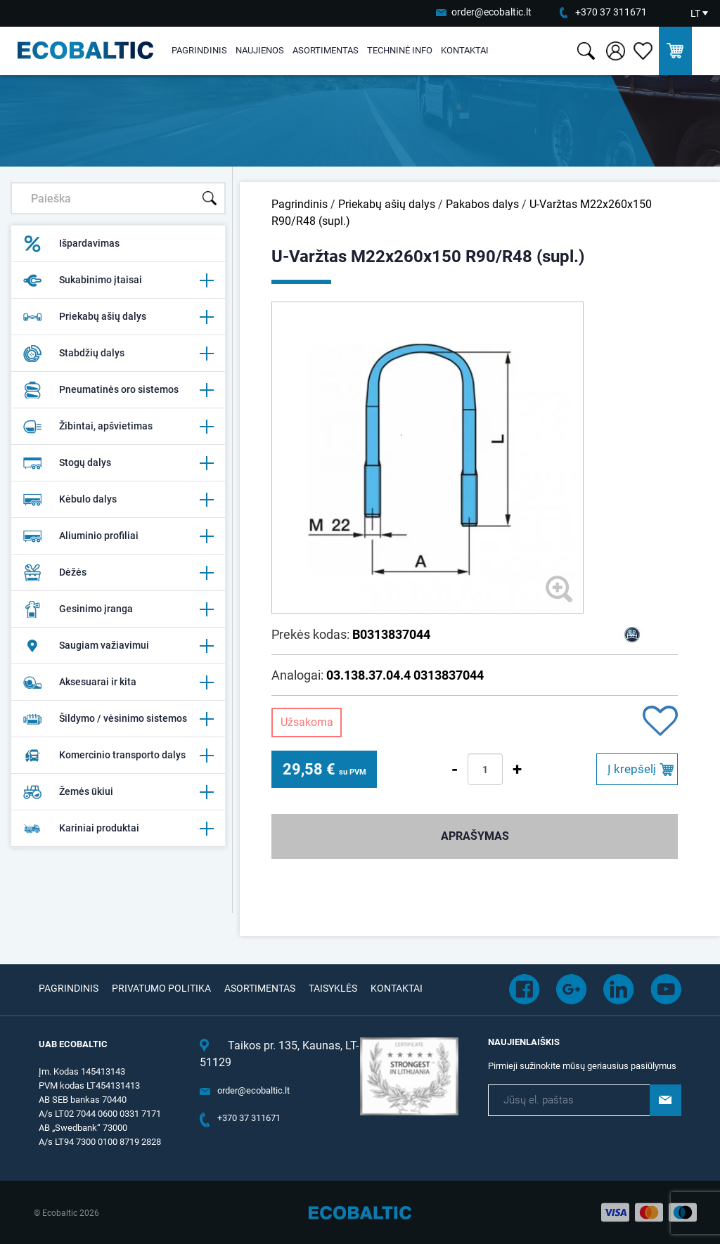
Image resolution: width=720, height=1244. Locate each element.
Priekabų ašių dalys (118, 317)
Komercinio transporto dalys (118, 755)
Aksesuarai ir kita (118, 682)
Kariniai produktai (118, 828)
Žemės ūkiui (118, 792)
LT (695, 13)
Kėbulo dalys (118, 499)
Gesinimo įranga (118, 609)
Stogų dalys (118, 463)
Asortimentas (325, 50)
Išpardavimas (71, 243)
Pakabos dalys (482, 204)
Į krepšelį (632, 769)
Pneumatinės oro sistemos (118, 390)
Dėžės (118, 572)
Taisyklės (333, 988)
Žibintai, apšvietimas (118, 426)
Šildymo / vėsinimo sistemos (118, 719)
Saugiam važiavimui (118, 645)
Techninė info (399, 50)
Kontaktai (465, 50)
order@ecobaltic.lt (491, 12)
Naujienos (260, 50)
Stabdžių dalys (118, 353)
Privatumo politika (161, 988)
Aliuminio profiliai (118, 536)
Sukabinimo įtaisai (118, 280)
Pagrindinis (199, 50)
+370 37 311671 (611, 12)
